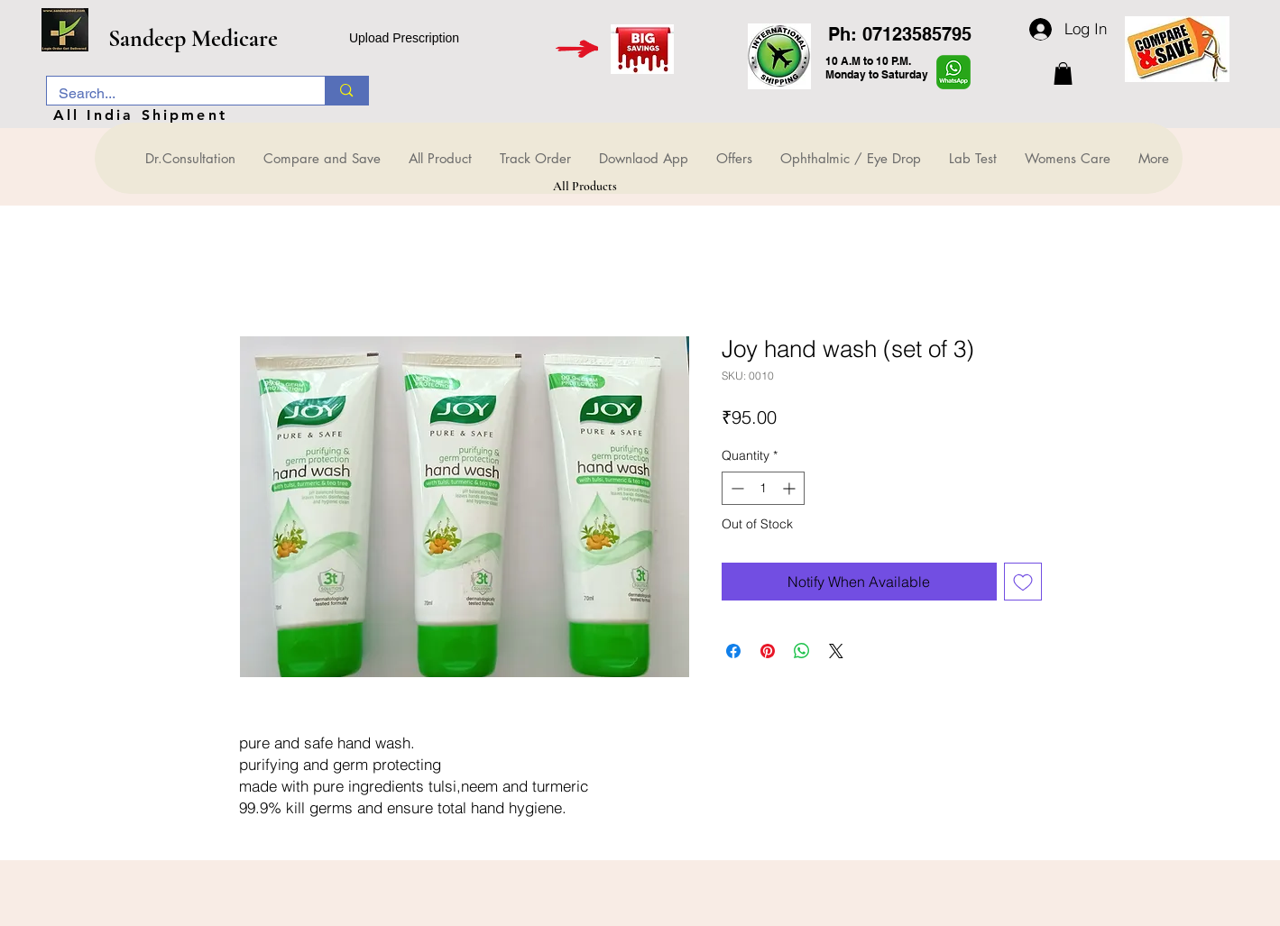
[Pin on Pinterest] (767, 651)
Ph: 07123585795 (900, 34)
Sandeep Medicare (193, 38)
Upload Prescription (404, 38)
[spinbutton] (763, 488)
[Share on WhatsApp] (802, 651)
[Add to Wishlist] (1023, 582)
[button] (1063, 73)
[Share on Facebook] (733, 651)
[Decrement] (735, 488)
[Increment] (790, 488)
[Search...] (173, 94)
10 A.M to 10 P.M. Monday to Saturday (876, 67)
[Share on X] (836, 651)
